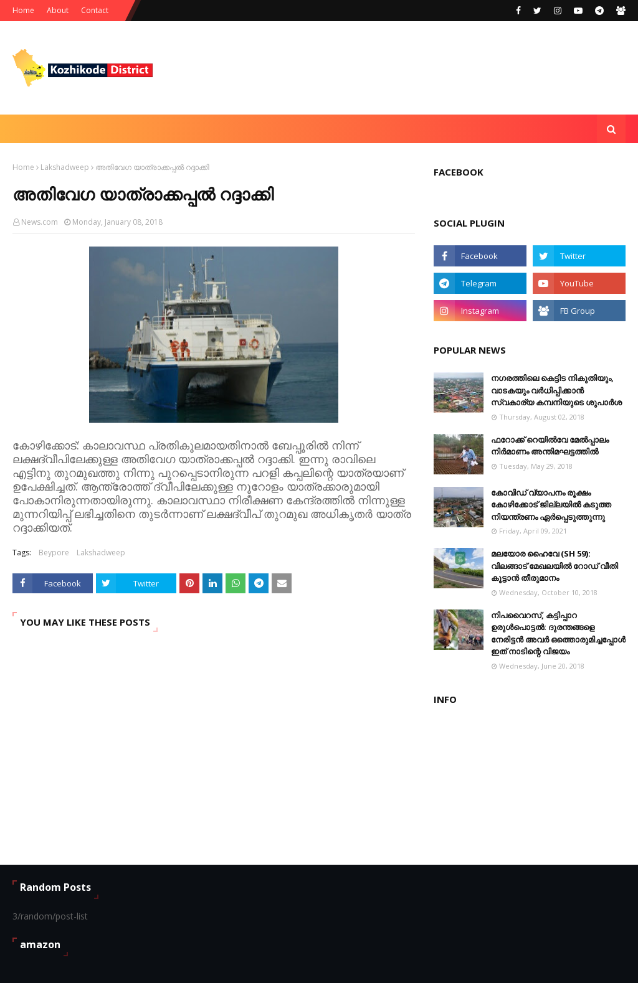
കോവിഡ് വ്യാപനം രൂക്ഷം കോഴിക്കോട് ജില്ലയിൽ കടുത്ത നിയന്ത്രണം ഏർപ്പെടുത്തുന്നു (551, 504)
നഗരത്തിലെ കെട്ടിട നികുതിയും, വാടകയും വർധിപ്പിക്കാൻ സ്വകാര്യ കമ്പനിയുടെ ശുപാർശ (556, 390)
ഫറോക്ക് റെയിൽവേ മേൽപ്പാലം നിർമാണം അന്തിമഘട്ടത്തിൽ (550, 446)
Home (23, 10)
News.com (39, 222)
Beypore (54, 552)
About (58, 10)
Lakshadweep (64, 167)
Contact (94, 10)
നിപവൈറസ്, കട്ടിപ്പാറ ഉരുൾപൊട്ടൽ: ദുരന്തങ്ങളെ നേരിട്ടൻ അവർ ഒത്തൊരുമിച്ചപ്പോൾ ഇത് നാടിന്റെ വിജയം (558, 633)
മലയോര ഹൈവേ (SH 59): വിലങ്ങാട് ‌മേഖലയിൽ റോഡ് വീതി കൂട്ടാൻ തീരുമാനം (554, 565)
